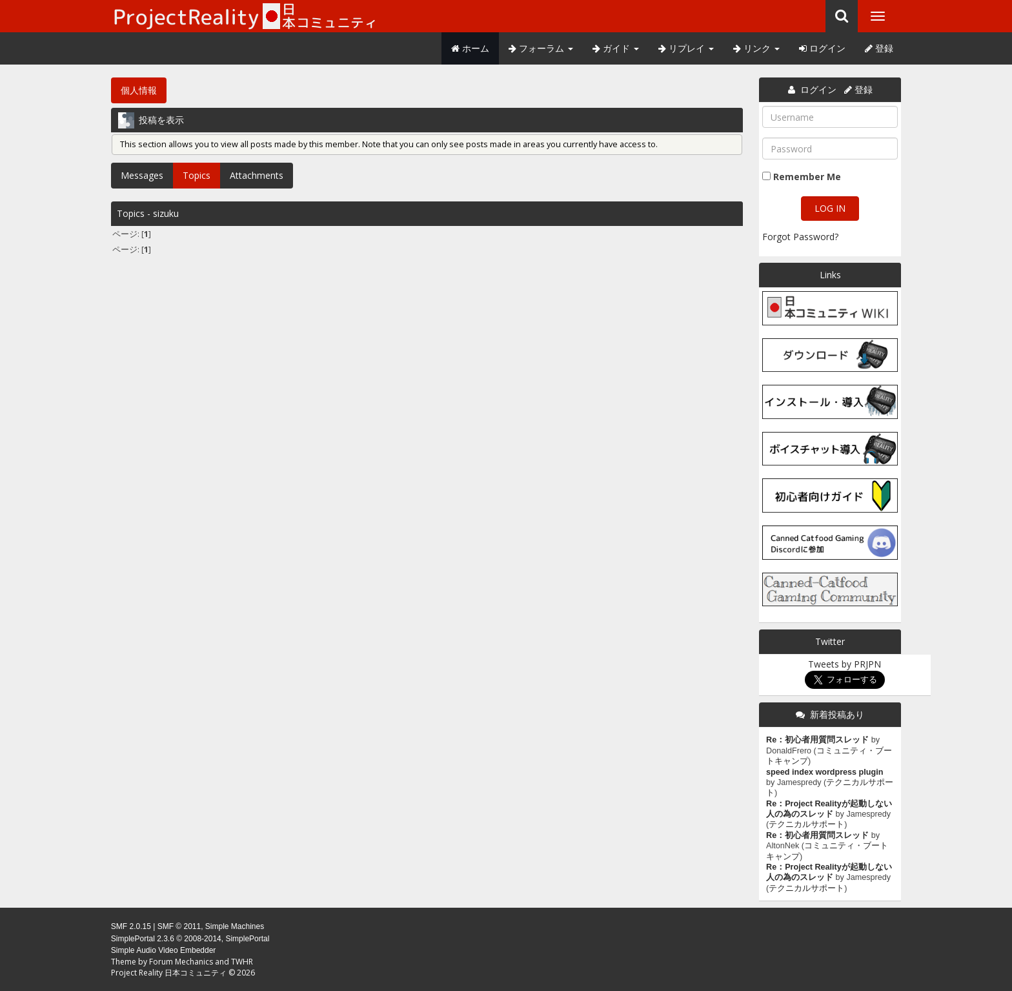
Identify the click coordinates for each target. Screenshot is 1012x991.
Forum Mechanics (181, 961)
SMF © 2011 (179, 926)
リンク (756, 48)
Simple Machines (234, 926)
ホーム (470, 48)
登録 (879, 48)
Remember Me (807, 176)
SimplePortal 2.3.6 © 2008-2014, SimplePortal (190, 938)
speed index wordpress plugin (824, 772)
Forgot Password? (800, 236)
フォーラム (541, 48)
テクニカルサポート (806, 824)
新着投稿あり (837, 714)
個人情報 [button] (139, 90)
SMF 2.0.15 (131, 926)
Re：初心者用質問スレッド (817, 739)
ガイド (615, 48)
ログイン (822, 48)
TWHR (242, 961)
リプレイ (686, 48)
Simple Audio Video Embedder (163, 950)
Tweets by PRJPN (844, 664)
